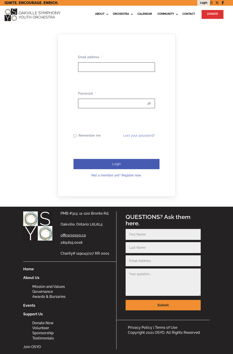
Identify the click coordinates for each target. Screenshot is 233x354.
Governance (42, 291)
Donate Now (42, 323)
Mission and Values (48, 286)
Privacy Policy (140, 327)
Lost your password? (139, 135)
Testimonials (43, 338)
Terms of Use (166, 327)
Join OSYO (32, 347)
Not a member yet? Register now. (116, 175)
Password (87, 93)
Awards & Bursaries (49, 296)
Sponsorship (43, 333)
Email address (90, 57)
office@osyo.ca (73, 235)
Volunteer (40, 328)
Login (116, 164)
